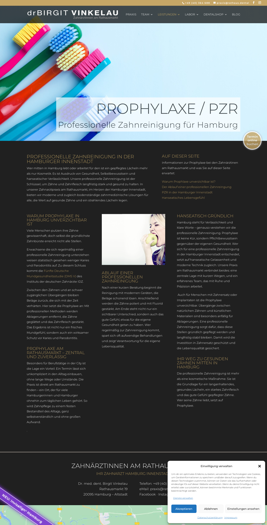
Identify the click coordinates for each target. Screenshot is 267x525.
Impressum (230, 517)
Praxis (131, 14)
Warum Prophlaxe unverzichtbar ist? (188, 181)
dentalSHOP (213, 14)
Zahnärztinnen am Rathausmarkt (133, 466)
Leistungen (167, 14)
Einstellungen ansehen (243, 509)
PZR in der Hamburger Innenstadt (187, 192)
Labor (190, 14)
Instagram (166, 494)
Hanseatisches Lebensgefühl (183, 197)
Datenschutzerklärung (209, 517)
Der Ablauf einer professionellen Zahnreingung (196, 187)
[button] (259, 466)
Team (145, 14)
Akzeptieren (183, 509)
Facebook (147, 494)
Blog (236, 14)
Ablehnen (211, 509)
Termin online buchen (252, 140)
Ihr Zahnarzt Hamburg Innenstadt (133, 473)
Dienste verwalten (183, 498)
